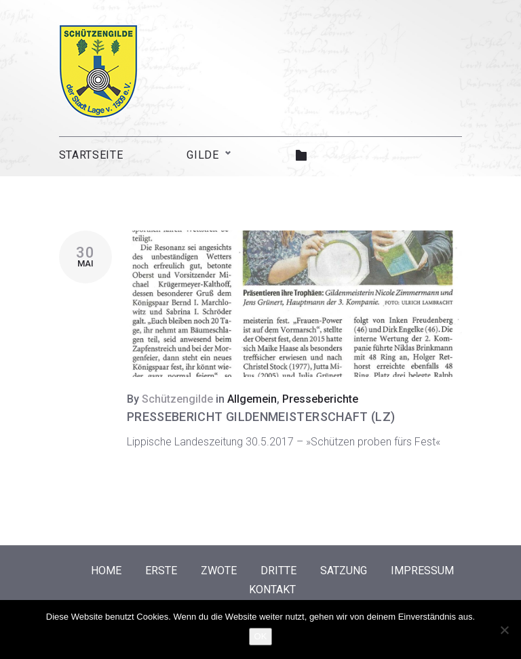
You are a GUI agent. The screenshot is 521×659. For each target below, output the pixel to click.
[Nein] (504, 630)
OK (260, 636)
